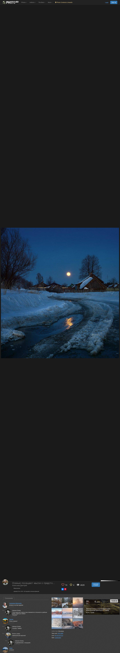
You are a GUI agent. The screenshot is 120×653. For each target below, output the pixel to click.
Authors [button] (33, 2)
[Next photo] (118, 283)
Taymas (11, 619)
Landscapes (58, 637)
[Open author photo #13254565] (67, 623)
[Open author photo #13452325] (78, 602)
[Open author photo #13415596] (78, 613)
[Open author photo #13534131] (57, 602)
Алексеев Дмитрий (19, 585)
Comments (9, 598)
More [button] (50, 2)
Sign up (113, 2)
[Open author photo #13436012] (67, 613)
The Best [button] (41, 2)
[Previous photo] (1, 283)
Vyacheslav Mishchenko (15, 603)
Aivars (10, 648)
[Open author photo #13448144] (57, 613)
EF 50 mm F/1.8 (59, 635)
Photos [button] (24, 2)
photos (61, 631)
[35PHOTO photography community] (10, 2)
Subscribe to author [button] (95, 584)
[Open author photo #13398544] (57, 623)
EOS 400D (60, 633)
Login (106, 2)
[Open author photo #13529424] (67, 602)
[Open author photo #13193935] (78, 623)
